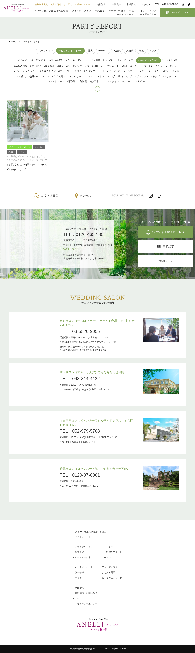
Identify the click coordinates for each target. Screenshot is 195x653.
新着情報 (131, 4)
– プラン (108, 546)
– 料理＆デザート (113, 552)
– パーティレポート (83, 567)
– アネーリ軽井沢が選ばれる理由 (89, 531)
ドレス (152, 10)
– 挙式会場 (78, 552)
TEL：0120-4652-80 (83, 234)
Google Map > (70, 249)
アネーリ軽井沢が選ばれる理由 (51, 10)
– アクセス (78, 598)
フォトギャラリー (146, 14)
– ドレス (108, 557)
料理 (131, 10)
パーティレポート (123, 14)
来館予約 (116, 4)
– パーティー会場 (82, 557)
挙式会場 (99, 10)
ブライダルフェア (81, 10)
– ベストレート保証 (83, 537)
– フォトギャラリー (110, 567)
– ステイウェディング (111, 578)
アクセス (146, 4)
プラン (141, 10)
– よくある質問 (107, 572)
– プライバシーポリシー (85, 604)
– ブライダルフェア (83, 546)
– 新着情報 (78, 572)
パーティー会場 (117, 10)
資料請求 (101, 4)
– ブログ (77, 578)
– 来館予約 (78, 587)
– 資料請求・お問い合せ (85, 593)
